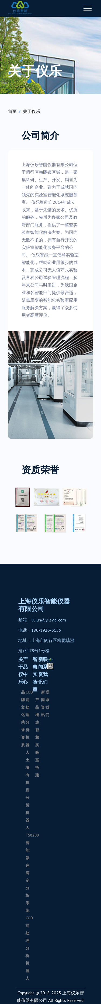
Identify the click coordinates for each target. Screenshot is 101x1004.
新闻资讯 (40, 670)
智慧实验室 (35, 674)
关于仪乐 (31, 111)
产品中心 (25, 670)
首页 (12, 111)
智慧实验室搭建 (37, 752)
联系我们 (45, 670)
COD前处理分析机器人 (29, 722)
